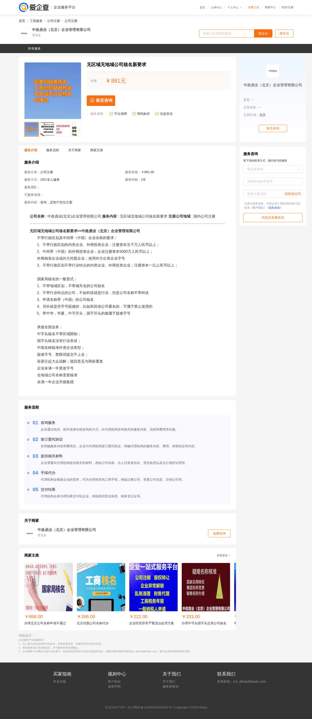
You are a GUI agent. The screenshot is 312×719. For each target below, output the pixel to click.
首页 (202, 7)
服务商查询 (171, 686)
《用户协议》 (258, 207)
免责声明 (114, 686)
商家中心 (270, 7)
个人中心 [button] (235, 7)
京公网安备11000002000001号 (150, 707)
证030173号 (116, 707)
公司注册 (53, 20)
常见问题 (59, 681)
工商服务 (36, 20)
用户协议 (114, 681)
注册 (290, 7)
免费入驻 (253, 7)
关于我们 (169, 681)
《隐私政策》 (274, 207)
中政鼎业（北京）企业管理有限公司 (61, 30)
